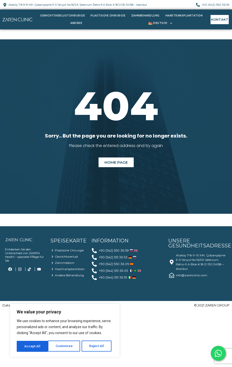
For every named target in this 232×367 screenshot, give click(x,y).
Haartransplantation (184, 15)
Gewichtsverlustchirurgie (62, 15)
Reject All (65, 346)
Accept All (98, 346)
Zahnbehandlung (145, 15)
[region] (65, 331)
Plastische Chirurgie (108, 15)
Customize (33, 346)
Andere (76, 23)
